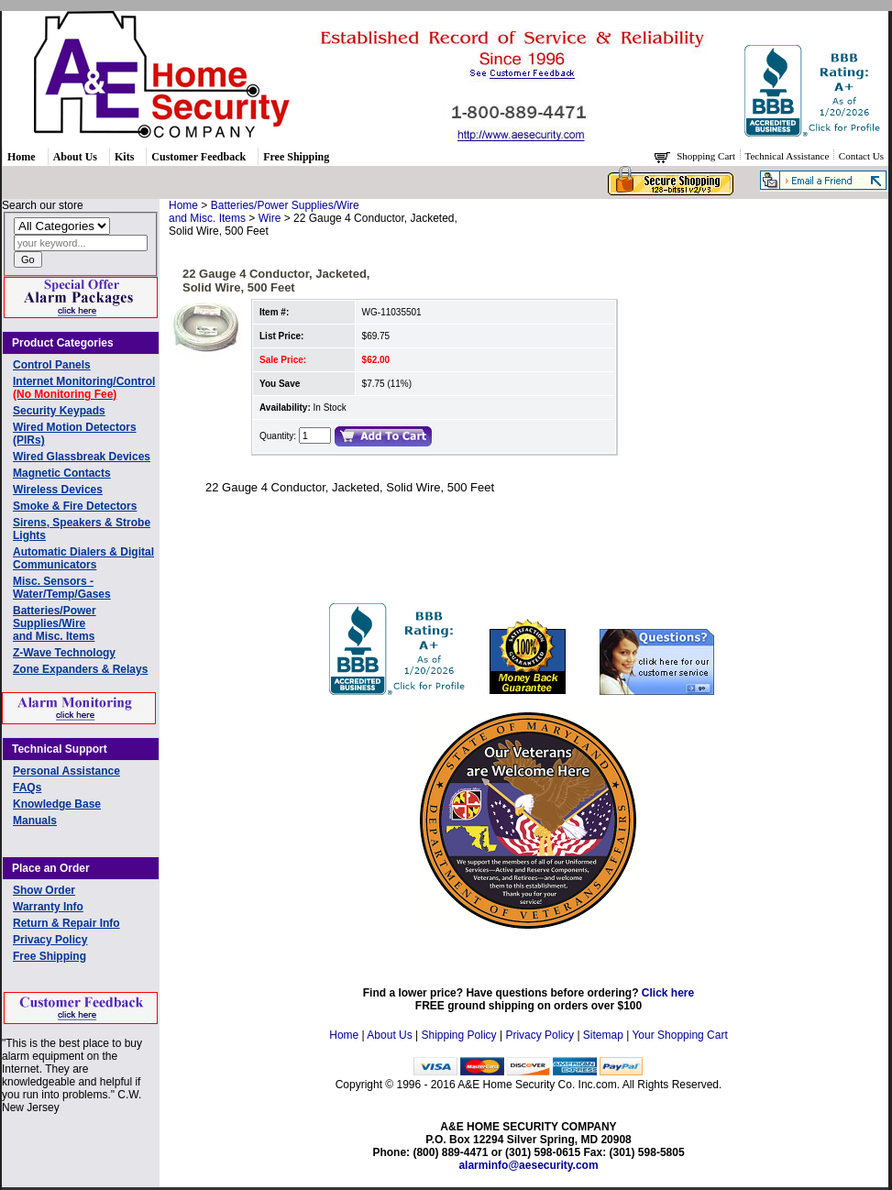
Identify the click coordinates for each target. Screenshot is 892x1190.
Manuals (35, 820)
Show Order (44, 890)
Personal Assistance (66, 771)
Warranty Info (48, 906)
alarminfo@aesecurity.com (528, 1165)
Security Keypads (59, 410)
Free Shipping (296, 156)
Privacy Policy (50, 939)
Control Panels (52, 364)
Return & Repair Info (66, 923)
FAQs (27, 787)
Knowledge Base (57, 804)
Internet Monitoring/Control (84, 388)
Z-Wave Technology (64, 652)
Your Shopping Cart (679, 1035)
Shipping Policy (459, 1035)
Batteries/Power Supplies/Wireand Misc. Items (54, 623)
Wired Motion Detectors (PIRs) (75, 433)
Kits (124, 156)
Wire (270, 218)
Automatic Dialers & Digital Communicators (83, 558)
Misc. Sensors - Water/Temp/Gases (62, 588)
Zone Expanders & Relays (80, 669)
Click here (668, 992)
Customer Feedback (198, 156)
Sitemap (603, 1035)
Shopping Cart (707, 155)
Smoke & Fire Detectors (75, 506)
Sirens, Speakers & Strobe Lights (81, 529)
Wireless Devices (58, 489)
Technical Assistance (788, 155)
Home (21, 156)
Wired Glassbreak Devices (81, 456)
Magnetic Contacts (62, 473)
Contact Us (861, 155)
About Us (75, 156)
